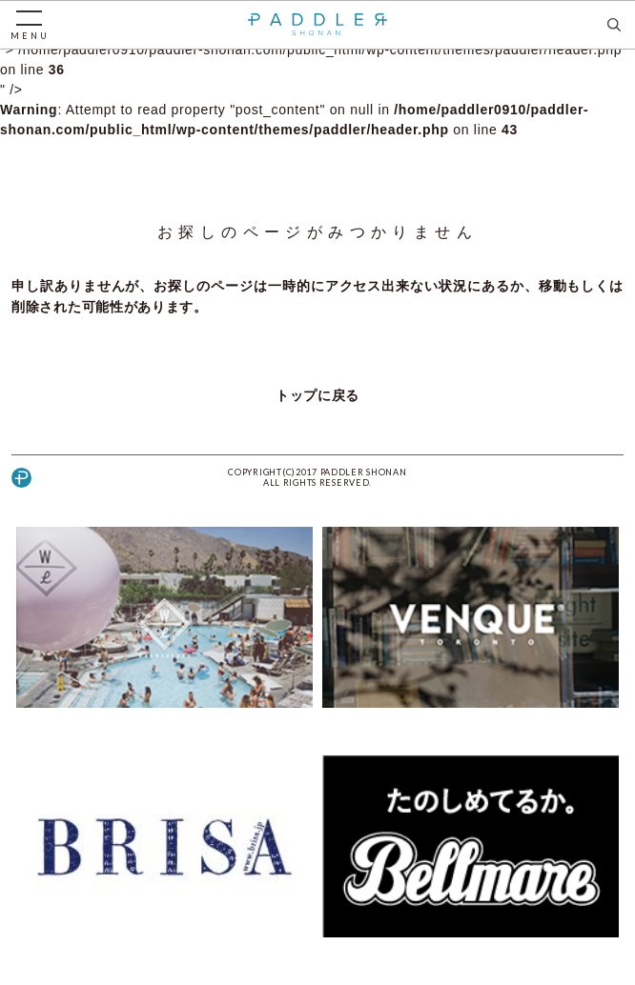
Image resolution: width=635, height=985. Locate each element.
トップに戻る (317, 395)
